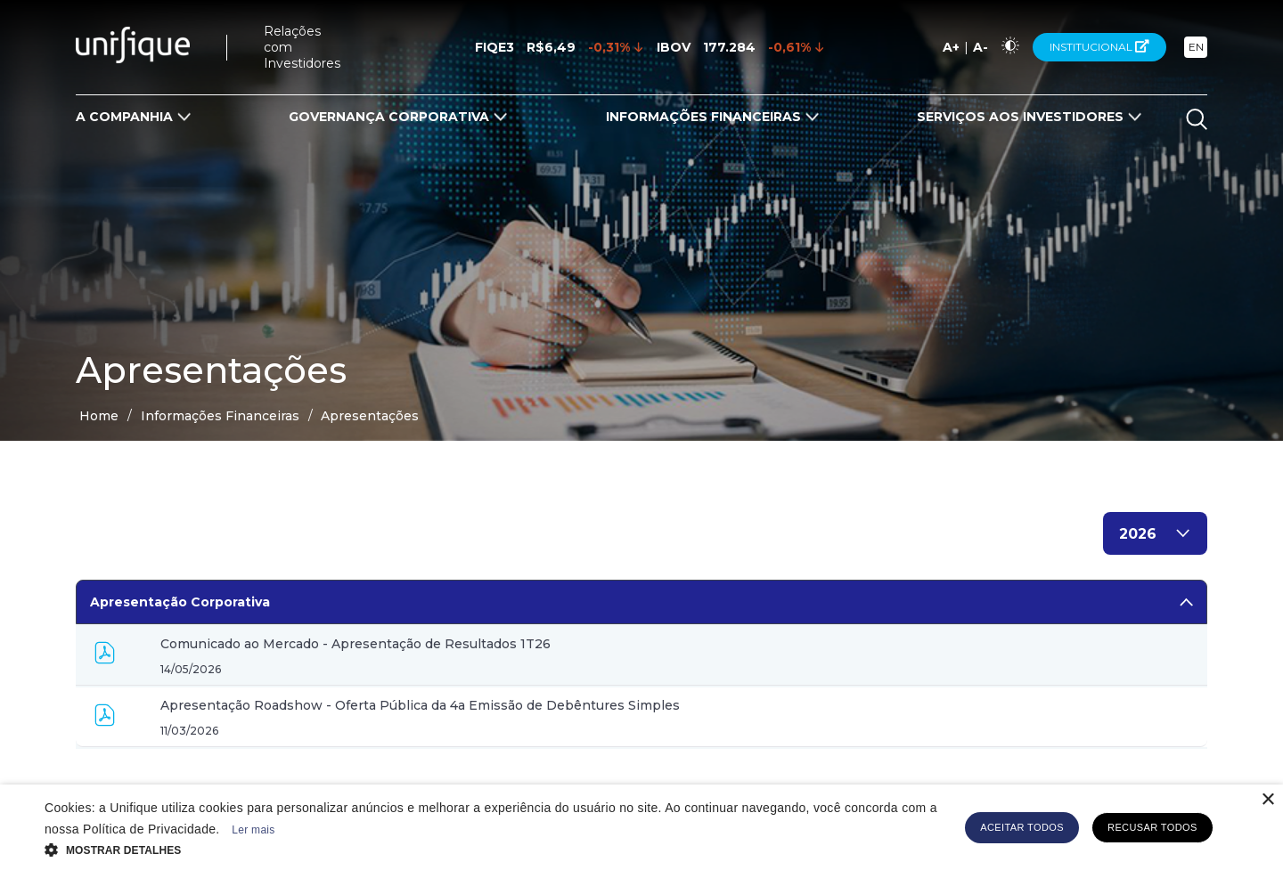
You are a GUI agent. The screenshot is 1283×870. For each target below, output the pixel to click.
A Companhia (124, 117)
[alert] (641, 827)
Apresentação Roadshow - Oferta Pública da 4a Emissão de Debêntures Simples (420, 705)
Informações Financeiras (703, 117)
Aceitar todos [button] (1022, 827)
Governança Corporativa (389, 117)
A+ (951, 47)
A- (980, 47)
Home (98, 416)
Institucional (1099, 46)
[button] (492, 849)
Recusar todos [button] (1152, 827)
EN (1196, 46)
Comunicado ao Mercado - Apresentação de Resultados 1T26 (355, 644)
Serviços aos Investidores (1020, 117)
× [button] (1267, 800)
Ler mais (253, 830)
